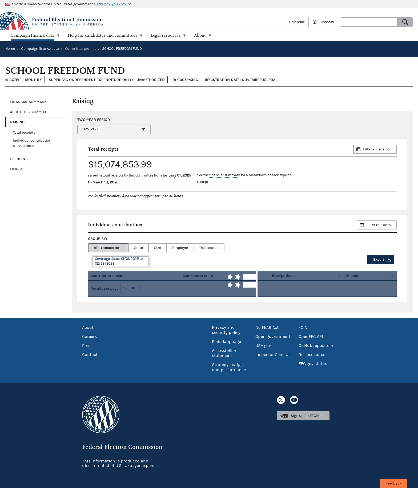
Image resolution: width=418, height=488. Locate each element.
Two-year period (93, 119)
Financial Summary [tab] (28, 102)
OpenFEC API (311, 336)
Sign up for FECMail (307, 416)
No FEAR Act (267, 327)
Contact (90, 354)
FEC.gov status (313, 363)
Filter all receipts (377, 149)
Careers (89, 336)
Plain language (226, 341)
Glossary (326, 22)
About (88, 327)
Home (10, 49)
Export (378, 259)
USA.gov (263, 345)
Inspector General (272, 354)
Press (87, 345)
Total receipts (24, 132)
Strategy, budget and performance (229, 367)
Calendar (296, 22)
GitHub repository (316, 345)
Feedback (393, 483)
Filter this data (379, 225)
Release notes (312, 354)
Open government (272, 336)
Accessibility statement (224, 353)
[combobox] (369, 22)
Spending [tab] (19, 159)
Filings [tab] (16, 169)
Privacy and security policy (226, 330)
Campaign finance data (40, 49)
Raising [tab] (17, 122)
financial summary (224, 175)
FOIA (303, 327)
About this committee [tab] (30, 112)
